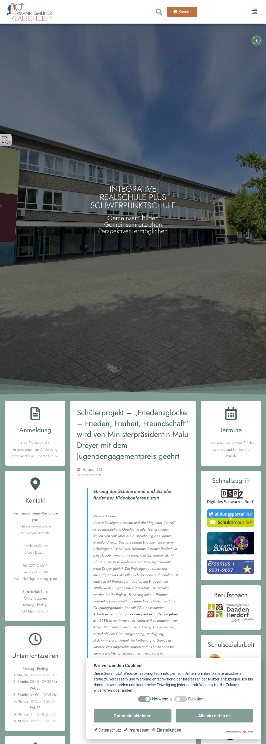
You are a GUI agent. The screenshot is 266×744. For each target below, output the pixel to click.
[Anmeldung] (35, 414)
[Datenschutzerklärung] (107, 730)
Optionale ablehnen (132, 715)
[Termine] (230, 414)
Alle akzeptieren (214, 715)
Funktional (197, 699)
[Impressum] (136, 730)
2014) (103, 620)
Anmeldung (35, 430)
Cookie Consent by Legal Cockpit (239, 732)
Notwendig (162, 699)
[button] (254, 12)
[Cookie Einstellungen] (166, 730)
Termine (231, 430)
